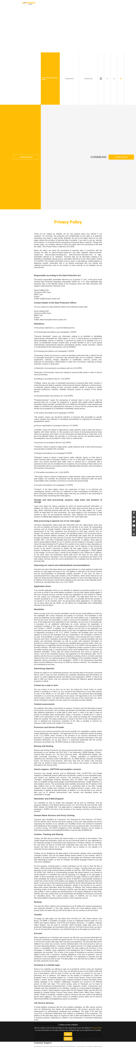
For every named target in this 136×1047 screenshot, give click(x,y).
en (121, 78)
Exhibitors (88, 78)
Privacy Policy (96, 1028)
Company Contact (26, 157)
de (114, 78)
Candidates (69, 78)
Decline (68, 1039)
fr (107, 78)
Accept (68, 1034)
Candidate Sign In (121, 157)
